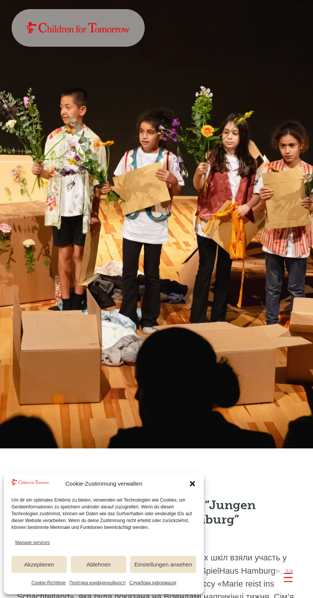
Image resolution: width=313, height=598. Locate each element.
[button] (192, 484)
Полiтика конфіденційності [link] (98, 582)
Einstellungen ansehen (163, 564)
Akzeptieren (39, 564)
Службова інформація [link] (152, 582)
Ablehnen (98, 564)
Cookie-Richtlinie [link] (49, 582)
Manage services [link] (32, 542)
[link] (78, 28)
